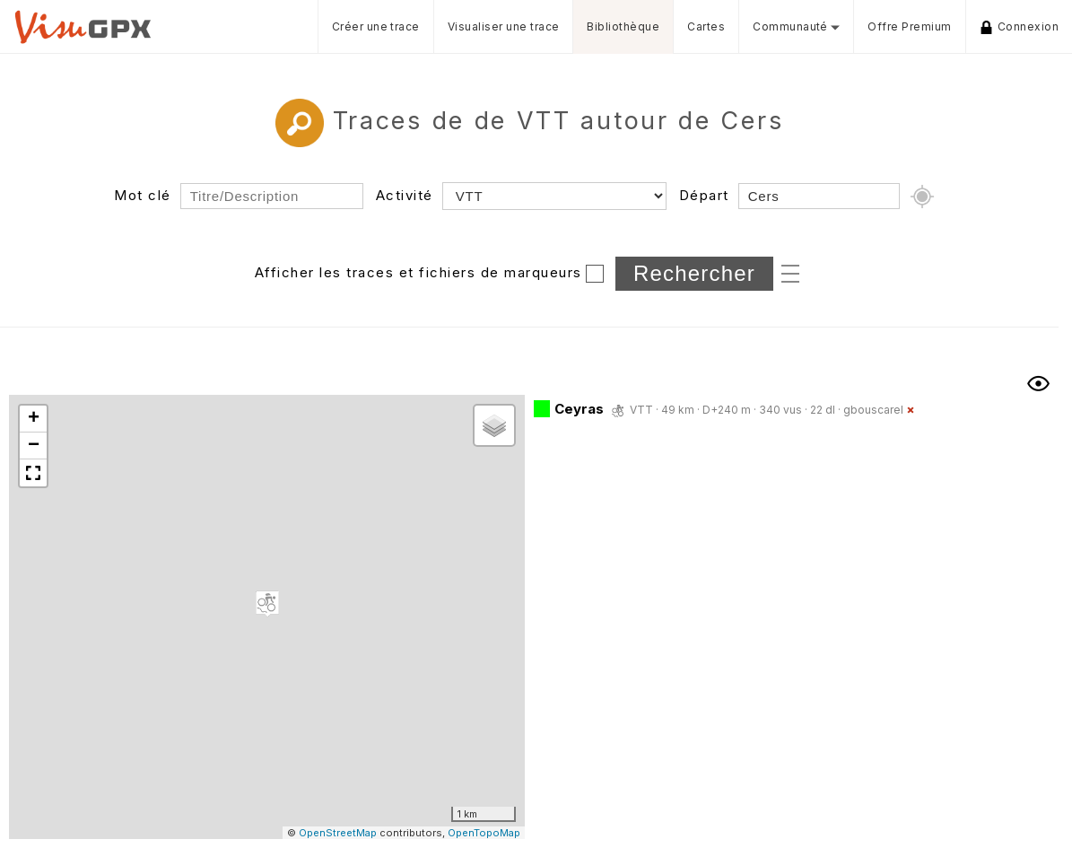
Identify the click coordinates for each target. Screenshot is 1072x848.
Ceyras (579, 408)
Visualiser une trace (504, 26)
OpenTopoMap (484, 832)
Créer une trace (376, 26)
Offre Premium (909, 26)
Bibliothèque (623, 26)
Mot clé (142, 195)
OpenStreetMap (338, 832)
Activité (404, 195)
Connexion (1019, 27)
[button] (267, 603)
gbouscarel (873, 409)
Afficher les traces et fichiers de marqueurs (418, 272)
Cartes (706, 26)
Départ (704, 195)
